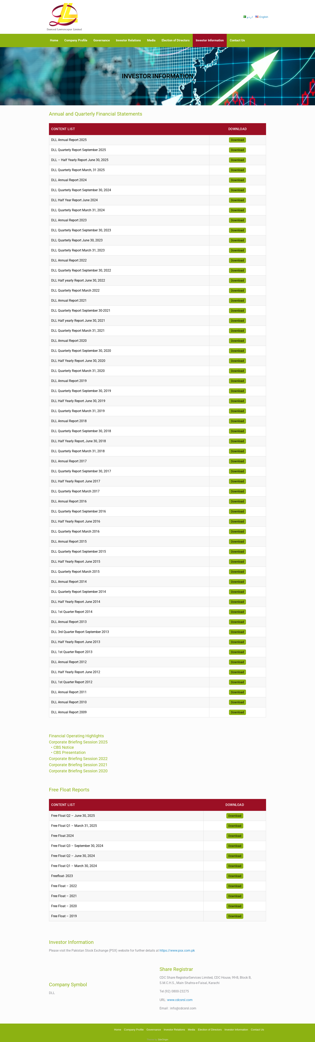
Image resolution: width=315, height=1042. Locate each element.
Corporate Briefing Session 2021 (78, 763)
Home (54, 40)
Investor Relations (128, 40)
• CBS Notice (60, 747)
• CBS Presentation (64, 751)
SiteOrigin (163, 1038)
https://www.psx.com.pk (177, 949)
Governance (101, 40)
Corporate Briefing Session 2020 (78, 769)
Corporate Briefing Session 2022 (78, 757)
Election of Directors (176, 40)
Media (151, 40)
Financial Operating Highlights (76, 735)
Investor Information (210, 40)
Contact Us (237, 40)
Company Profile (75, 40)
